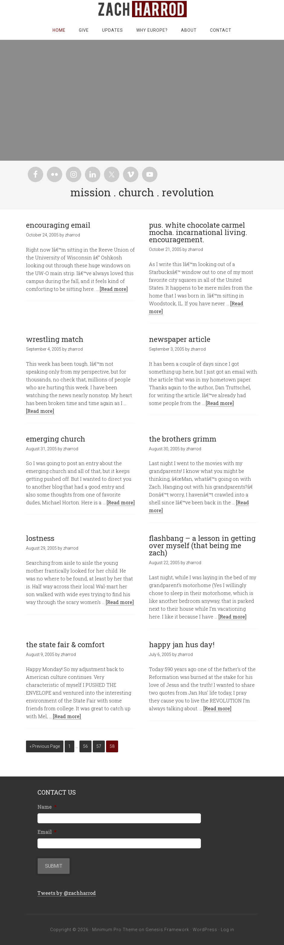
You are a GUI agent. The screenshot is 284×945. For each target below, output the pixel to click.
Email (46, 832)
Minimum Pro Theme (114, 929)
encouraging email (58, 225)
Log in (227, 929)
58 (112, 746)
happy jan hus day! (182, 644)
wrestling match (54, 339)
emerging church (55, 439)
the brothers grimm (182, 439)
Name (46, 807)
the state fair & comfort (65, 644)
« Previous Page (45, 746)
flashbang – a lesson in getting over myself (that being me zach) (202, 545)
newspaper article (179, 339)
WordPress (205, 929)
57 (98, 746)
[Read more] (114, 289)
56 (85, 746)
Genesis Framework (167, 929)
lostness (40, 538)
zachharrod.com (142, 9)
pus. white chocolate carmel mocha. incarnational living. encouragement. (198, 232)
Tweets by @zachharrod (66, 893)
